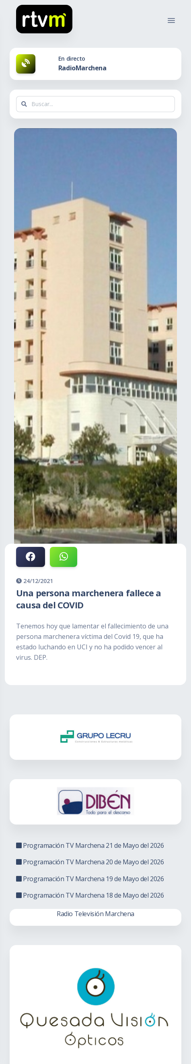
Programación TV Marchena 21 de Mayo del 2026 (90, 845)
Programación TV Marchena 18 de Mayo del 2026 (90, 895)
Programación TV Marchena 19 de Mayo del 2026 (90, 878)
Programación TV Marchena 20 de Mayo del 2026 (90, 861)
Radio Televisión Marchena (95, 913)
